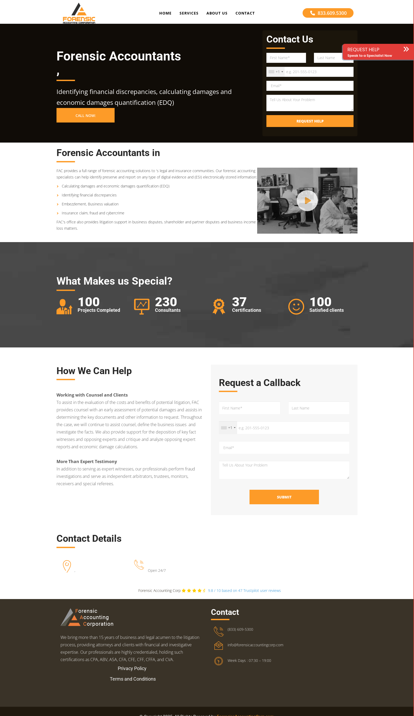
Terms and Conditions (133, 683)
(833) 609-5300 (240, 634)
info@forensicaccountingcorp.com (255, 649)
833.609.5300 (328, 14)
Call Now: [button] (86, 120)
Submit (284, 501)
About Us (217, 14)
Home (165, 14)
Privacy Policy (132, 673)
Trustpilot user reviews (244, 595)
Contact (245, 14)
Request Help (310, 125)
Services (189, 14)
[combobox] (276, 76)
